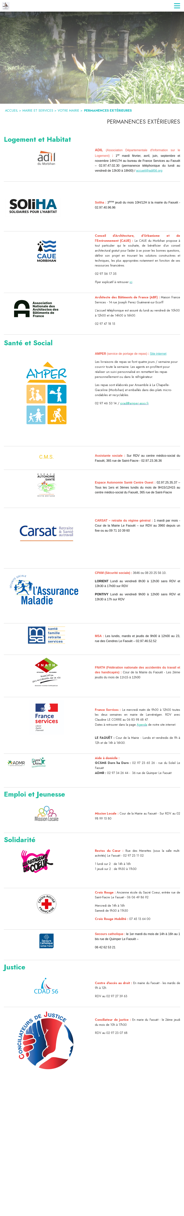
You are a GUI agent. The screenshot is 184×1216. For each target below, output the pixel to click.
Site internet (158, 353)
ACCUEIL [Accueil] (11, 110)
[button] (46, 157)
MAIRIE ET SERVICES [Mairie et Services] (37, 110)
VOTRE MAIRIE (68, 110)
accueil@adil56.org (149, 170)
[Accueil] (6, 6)
